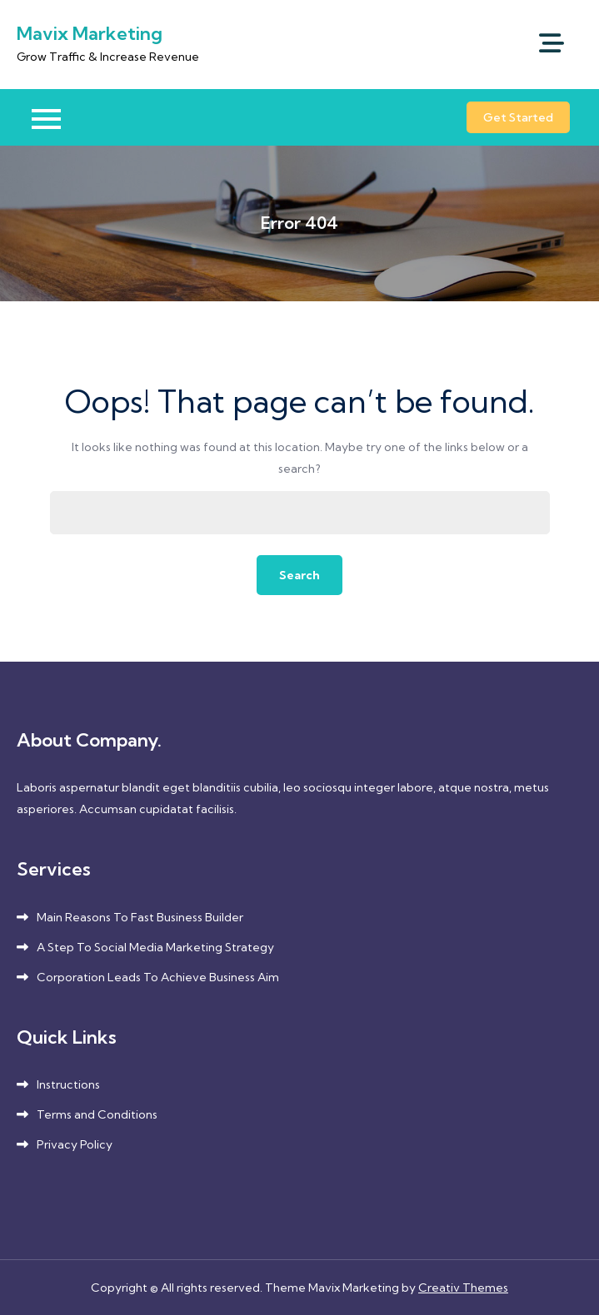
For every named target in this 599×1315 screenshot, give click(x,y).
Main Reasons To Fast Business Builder (140, 917)
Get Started (518, 117)
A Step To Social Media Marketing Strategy (155, 947)
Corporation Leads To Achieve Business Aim (158, 977)
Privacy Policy (74, 1144)
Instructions (68, 1084)
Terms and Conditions (97, 1114)
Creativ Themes (463, 1287)
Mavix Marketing (89, 33)
